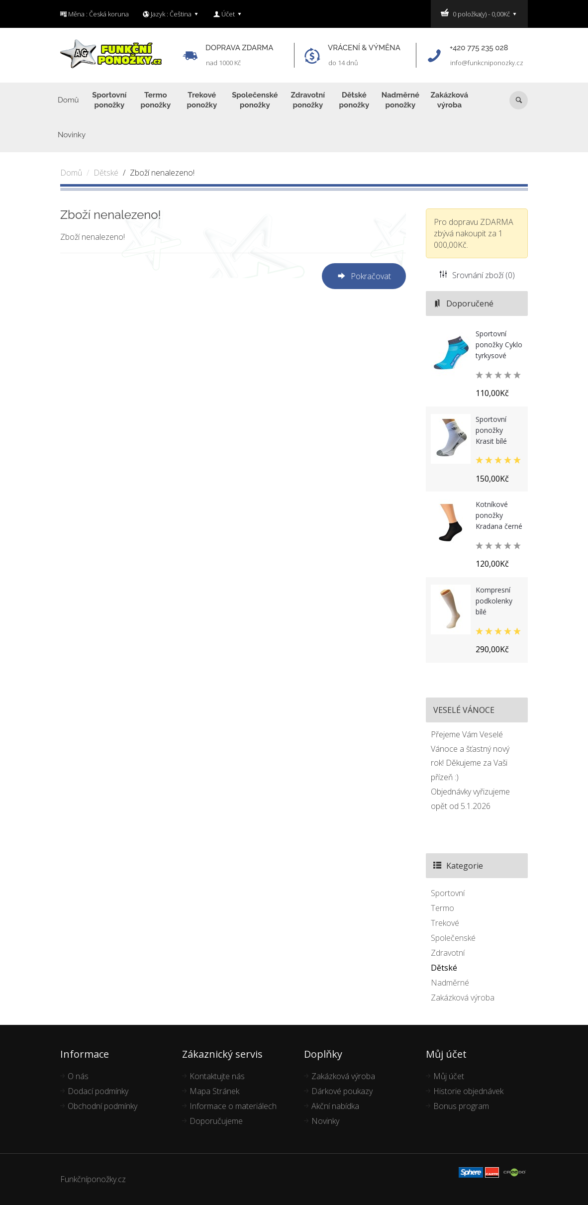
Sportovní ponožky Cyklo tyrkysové (499, 344)
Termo (442, 908)
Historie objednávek (468, 1091)
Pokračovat (364, 277)
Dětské (106, 172)
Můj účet (448, 1076)
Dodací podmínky (98, 1091)
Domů (71, 172)
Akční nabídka (335, 1106)
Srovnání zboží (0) (477, 275)
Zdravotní (448, 952)
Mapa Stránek (214, 1091)
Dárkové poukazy (342, 1091)
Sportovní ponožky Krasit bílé (491, 430)
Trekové (445, 922)
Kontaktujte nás (217, 1076)
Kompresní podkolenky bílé (494, 600)
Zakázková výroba (462, 997)
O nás (78, 1076)
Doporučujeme (216, 1120)
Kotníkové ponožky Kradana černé (499, 515)
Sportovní (448, 893)
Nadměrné (450, 982)
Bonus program (461, 1106)
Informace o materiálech (233, 1106)
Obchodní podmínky (102, 1106)
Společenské (453, 937)
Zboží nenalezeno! (162, 172)
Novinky (325, 1120)
